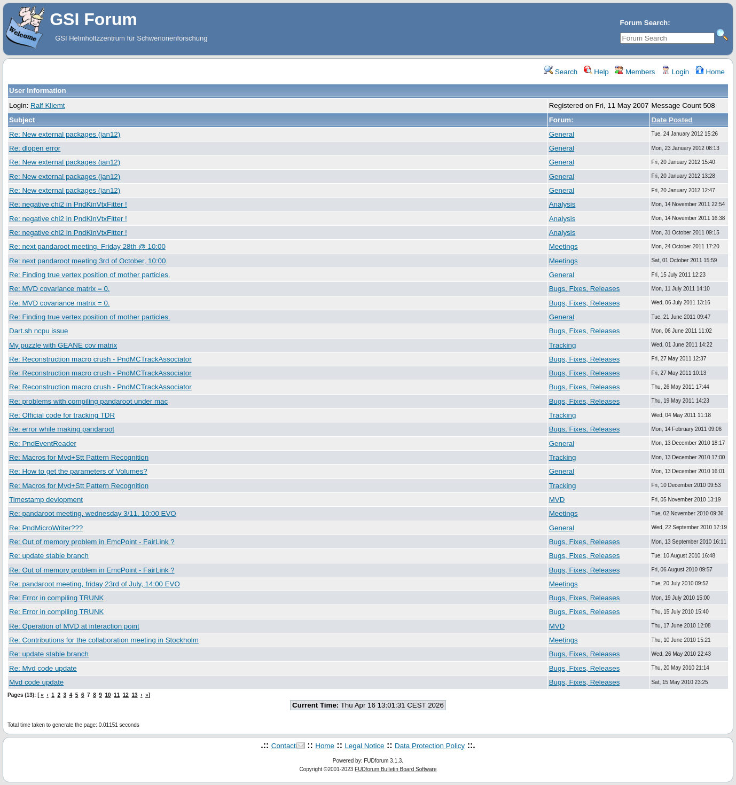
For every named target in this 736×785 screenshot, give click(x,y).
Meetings (563, 246)
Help (596, 72)
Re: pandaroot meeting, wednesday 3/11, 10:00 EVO (92, 513)
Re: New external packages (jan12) (64, 134)
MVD (557, 500)
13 (134, 695)
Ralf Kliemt (47, 105)
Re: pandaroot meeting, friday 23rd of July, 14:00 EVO (94, 584)
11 (117, 695)
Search (560, 72)
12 (126, 695)
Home (710, 72)
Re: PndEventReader (42, 443)
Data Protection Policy (430, 746)
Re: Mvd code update (43, 668)
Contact (283, 746)
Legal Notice (364, 746)
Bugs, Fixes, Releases (584, 289)
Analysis (562, 204)
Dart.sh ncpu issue (38, 331)
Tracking (562, 345)
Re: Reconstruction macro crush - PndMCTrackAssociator (100, 359)
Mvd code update (36, 682)
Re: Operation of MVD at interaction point (74, 626)
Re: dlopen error (34, 148)
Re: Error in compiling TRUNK (56, 598)
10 (108, 695)
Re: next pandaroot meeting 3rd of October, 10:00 (87, 261)
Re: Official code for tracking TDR (62, 415)
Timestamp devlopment (46, 500)
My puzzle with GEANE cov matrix (63, 345)
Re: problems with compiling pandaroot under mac (88, 401)
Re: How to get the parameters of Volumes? (78, 471)
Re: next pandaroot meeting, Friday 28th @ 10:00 (87, 246)
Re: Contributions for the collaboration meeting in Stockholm (104, 640)
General (561, 134)
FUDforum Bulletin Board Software (395, 769)
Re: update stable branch (49, 556)
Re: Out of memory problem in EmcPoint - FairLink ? (92, 542)
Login (675, 72)
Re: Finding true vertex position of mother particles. (89, 275)
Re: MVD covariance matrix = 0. (59, 289)
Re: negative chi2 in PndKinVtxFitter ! (68, 204)
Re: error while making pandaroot (61, 429)
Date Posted (671, 120)
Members (635, 72)
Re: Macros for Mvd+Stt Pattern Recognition (78, 457)
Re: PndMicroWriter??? (46, 528)
